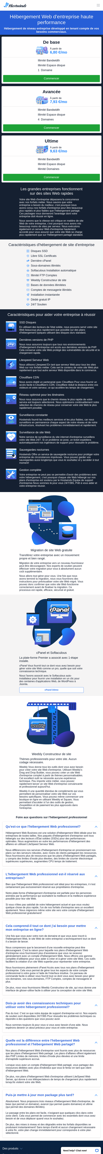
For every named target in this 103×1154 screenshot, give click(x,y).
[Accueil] (15, 5)
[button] (81, 1149)
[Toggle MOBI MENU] (98, 5)
